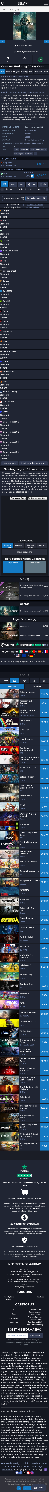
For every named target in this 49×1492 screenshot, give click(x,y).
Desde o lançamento (8, 557)
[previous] (2, 41)
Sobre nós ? (25, 1280)
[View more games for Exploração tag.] (19, 155)
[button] (29, 176)
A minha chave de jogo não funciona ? (24, 1290)
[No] (45, 1484)
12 (25, 666)
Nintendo (14, 1333)
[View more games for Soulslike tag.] (29, 155)
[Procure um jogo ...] (24, 9)
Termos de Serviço (10, 1474)
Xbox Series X (37, 143)
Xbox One (27, 143)
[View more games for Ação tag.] (17, 151)
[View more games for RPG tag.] (32, 151)
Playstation (14, 1329)
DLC (31, 71)
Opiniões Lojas (35, 1330)
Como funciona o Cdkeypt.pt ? (24, 1282)
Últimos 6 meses (30, 557)
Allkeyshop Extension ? (24, 1297)
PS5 (21, 143)
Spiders (28, 133)
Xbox (14, 1325)
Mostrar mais (9, 474)
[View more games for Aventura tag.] (24, 151)
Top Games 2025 (35, 1333)
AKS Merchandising (35, 1335)
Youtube (40, 1307)
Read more (28, 1488)
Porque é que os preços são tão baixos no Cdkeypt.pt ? (24, 1286)
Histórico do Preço (24, 189)
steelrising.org (30, 130)
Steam (27, 140)
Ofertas (8, 189)
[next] (46, 41)
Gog (42, 140)
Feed (46, 71)
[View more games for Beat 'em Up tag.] (41, 151)
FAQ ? (24, 1295)
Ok (19, 1488)
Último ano (19, 556)
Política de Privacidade (35, 1474)
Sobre (9, 71)
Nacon (27, 137)
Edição (16, 71)
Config (24, 71)
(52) (32, 655)
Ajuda (38, 1487)
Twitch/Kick (9, 1307)
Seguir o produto (24, 563)
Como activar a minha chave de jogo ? (24, 1292)
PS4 (18, 143)
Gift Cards (35, 1325)
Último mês (41, 556)
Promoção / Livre (35, 1328)
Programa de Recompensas (35, 1321)
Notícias (38, 71)
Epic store (35, 140)
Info (2, 71)
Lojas (8, 1310)
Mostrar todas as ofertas (33, 474)
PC (14, 1320)
